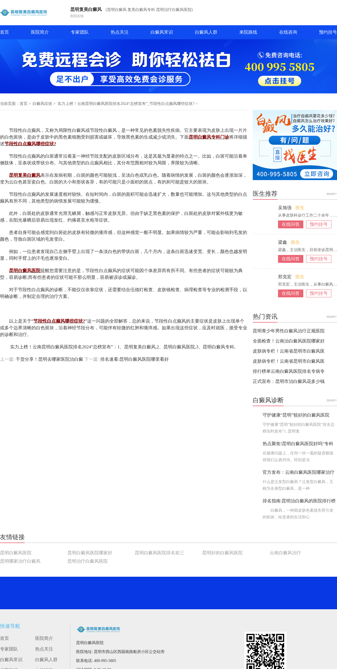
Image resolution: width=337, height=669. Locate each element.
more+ (332, 194)
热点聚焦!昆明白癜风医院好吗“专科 (298, 443)
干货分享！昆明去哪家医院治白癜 (49, 359)
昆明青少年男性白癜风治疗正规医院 (289, 330)
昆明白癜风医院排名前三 (159, 552)
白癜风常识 (162, 32)
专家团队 (80, 32)
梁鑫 (283, 242)
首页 (4, 32)
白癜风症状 (43, 104)
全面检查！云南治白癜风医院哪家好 (289, 341)
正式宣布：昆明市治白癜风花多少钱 (289, 381)
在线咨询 (288, 32)
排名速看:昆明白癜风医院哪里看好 (134, 359)
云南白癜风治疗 (285, 552)
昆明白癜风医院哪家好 (89, 552)
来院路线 (248, 32)
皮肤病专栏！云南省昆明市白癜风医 (289, 351)
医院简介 (40, 32)
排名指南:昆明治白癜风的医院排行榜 (299, 500)
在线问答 (291, 224)
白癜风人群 (206, 32)
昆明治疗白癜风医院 (87, 561)
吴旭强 (285, 207)
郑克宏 (285, 276)
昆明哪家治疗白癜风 (20, 561)
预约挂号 (328, 32)
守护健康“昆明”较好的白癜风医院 (296, 415)
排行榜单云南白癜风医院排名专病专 (289, 371)
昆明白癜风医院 (15, 552)
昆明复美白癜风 (86, 9)
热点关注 (120, 32)
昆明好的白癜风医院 (222, 552)
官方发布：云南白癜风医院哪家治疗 (298, 472)
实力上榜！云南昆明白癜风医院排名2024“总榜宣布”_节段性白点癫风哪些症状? (126, 104)
